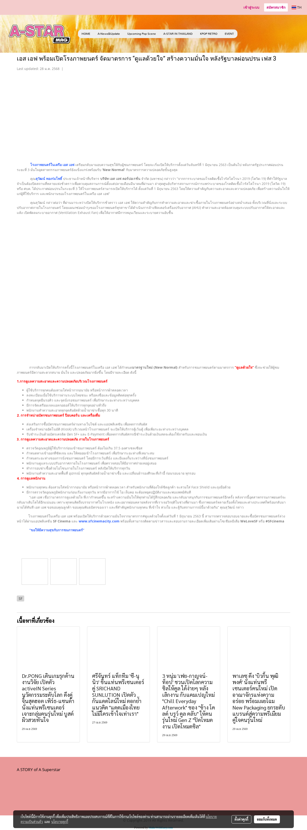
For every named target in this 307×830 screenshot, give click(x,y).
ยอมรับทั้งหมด (267, 819)
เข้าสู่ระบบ (251, 7)
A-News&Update (109, 33)
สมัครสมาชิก (275, 7)
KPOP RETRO (208, 33)
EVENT (229, 33)
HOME (86, 33)
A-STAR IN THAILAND (178, 33)
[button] (244, 34)
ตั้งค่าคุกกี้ (241, 819)
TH (296, 7)
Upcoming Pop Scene (141, 33)
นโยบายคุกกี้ (59, 821)
